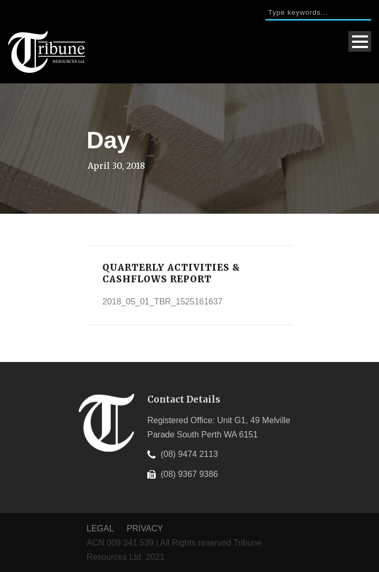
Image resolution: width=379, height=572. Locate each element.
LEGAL (101, 528)
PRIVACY (145, 528)
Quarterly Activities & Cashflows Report (171, 273)
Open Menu (359, 41)
